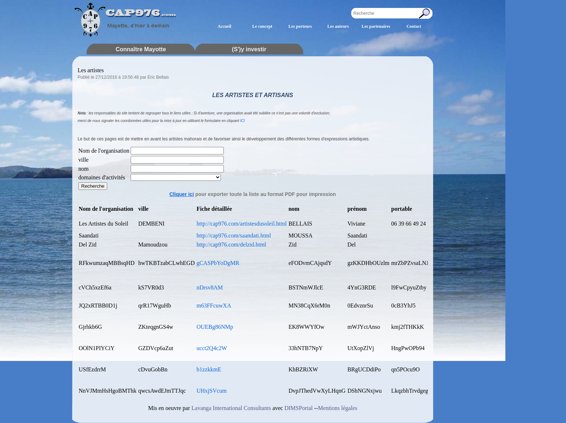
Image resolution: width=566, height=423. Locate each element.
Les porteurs (300, 26)
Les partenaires (376, 26)
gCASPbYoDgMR (217, 263)
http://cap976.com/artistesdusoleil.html (241, 224)
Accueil (224, 26)
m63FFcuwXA (213, 305)
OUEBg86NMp (214, 327)
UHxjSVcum (211, 391)
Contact (413, 26)
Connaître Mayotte (141, 49)
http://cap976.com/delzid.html (231, 244)
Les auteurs (338, 26)
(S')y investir (249, 49)
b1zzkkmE (208, 369)
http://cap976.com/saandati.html (233, 235)
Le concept (262, 26)
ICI (242, 121)
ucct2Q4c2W (211, 348)
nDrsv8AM (209, 287)
